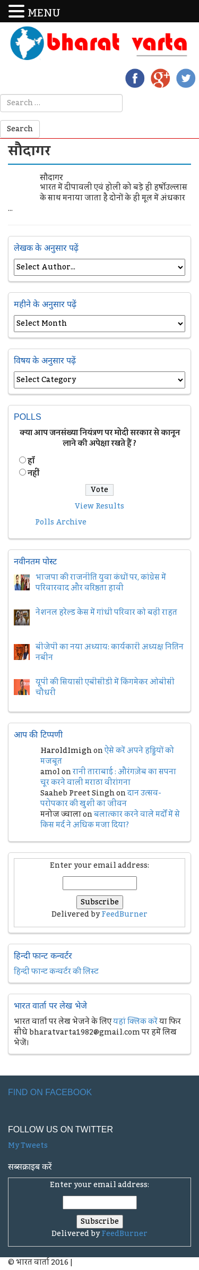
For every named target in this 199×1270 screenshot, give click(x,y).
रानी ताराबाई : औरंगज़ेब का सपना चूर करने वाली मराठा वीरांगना (108, 777)
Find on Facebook (50, 1092)
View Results (99, 506)
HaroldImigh (66, 750)
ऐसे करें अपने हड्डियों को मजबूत (107, 756)
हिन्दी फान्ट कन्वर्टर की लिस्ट (56, 971)
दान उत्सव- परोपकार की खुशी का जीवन (100, 798)
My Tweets (28, 1145)
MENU (44, 13)
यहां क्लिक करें (135, 1021)
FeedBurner (124, 914)
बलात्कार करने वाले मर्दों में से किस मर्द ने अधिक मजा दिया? (110, 820)
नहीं (33, 473)
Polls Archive (60, 522)
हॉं (31, 461)
